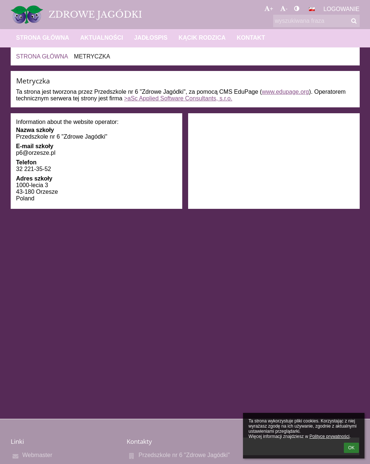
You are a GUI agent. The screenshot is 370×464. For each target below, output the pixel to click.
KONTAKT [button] (251, 38)
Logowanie (341, 9)
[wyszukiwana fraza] (316, 21)
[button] (311, 9)
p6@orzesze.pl (36, 153)
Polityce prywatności (329, 436)
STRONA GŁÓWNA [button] (42, 38)
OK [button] (351, 447)
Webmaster (37, 455)
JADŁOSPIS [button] (151, 38)
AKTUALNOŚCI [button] (101, 38)
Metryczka (92, 56)
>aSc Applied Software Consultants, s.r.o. (178, 98)
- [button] (284, 9)
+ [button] (268, 9)
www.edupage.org (285, 92)
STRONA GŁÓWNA (42, 56)
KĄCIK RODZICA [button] (202, 38)
